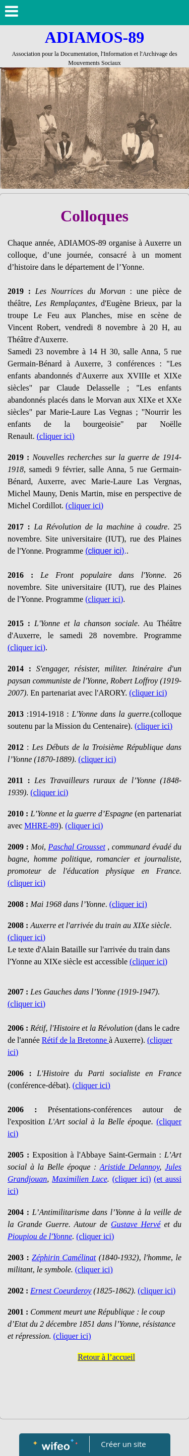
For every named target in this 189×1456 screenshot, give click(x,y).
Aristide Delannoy (130, 1167)
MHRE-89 (41, 825)
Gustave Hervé (135, 1224)
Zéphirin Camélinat (64, 1257)
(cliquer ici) (26, 647)
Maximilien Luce (79, 1179)
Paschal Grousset (76, 846)
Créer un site (123, 1444)
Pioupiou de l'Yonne (40, 1236)
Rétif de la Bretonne (75, 1040)
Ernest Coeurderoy (60, 1290)
